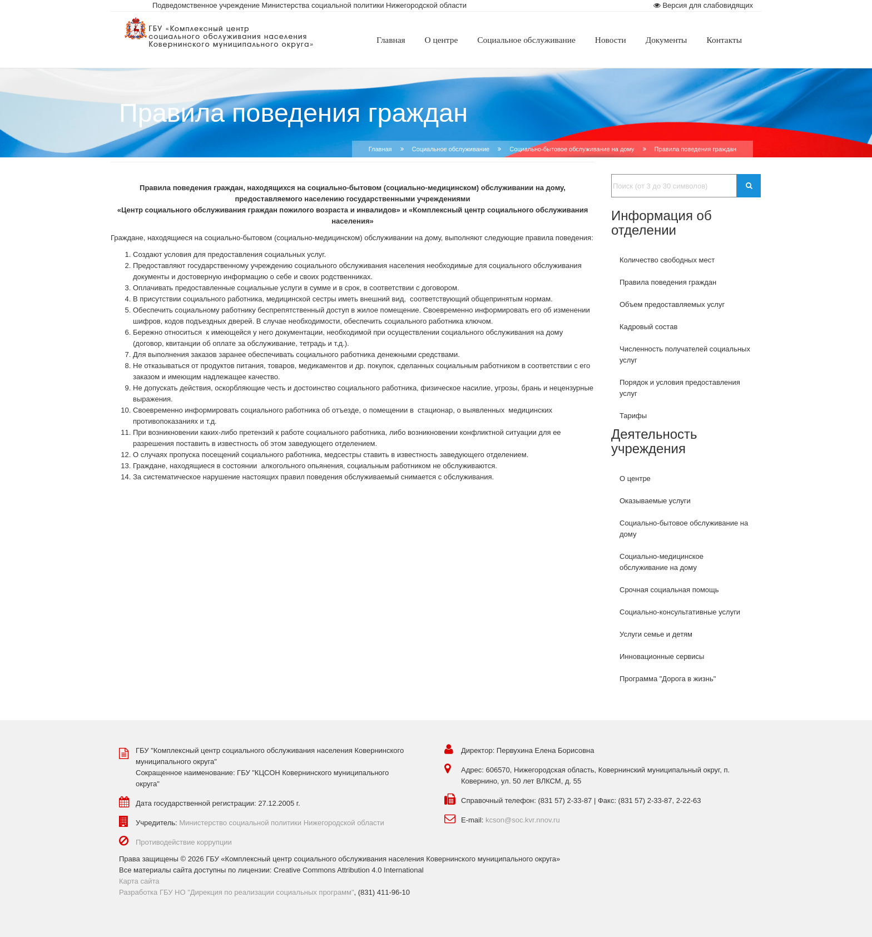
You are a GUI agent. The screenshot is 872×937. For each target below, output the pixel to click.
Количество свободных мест (667, 260)
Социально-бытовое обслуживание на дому (571, 149)
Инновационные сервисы (662, 656)
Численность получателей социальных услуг (685, 354)
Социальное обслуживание (451, 149)
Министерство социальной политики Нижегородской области (281, 823)
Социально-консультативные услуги (680, 612)
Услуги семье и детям (656, 634)
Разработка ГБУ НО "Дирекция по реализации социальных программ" (236, 892)
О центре (635, 478)
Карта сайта (139, 881)
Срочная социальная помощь (669, 590)
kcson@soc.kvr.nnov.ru (522, 820)
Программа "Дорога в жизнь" (668, 679)
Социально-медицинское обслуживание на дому (661, 562)
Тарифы (633, 416)
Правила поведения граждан (668, 282)
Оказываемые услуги (655, 501)
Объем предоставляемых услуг (672, 304)
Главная (380, 149)
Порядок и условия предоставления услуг (680, 388)
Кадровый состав (648, 327)
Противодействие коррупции (184, 842)
